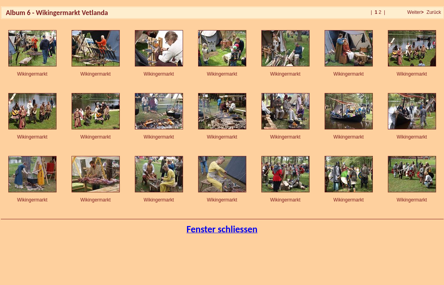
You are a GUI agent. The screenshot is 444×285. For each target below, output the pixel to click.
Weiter (415, 12)
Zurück (434, 12)
